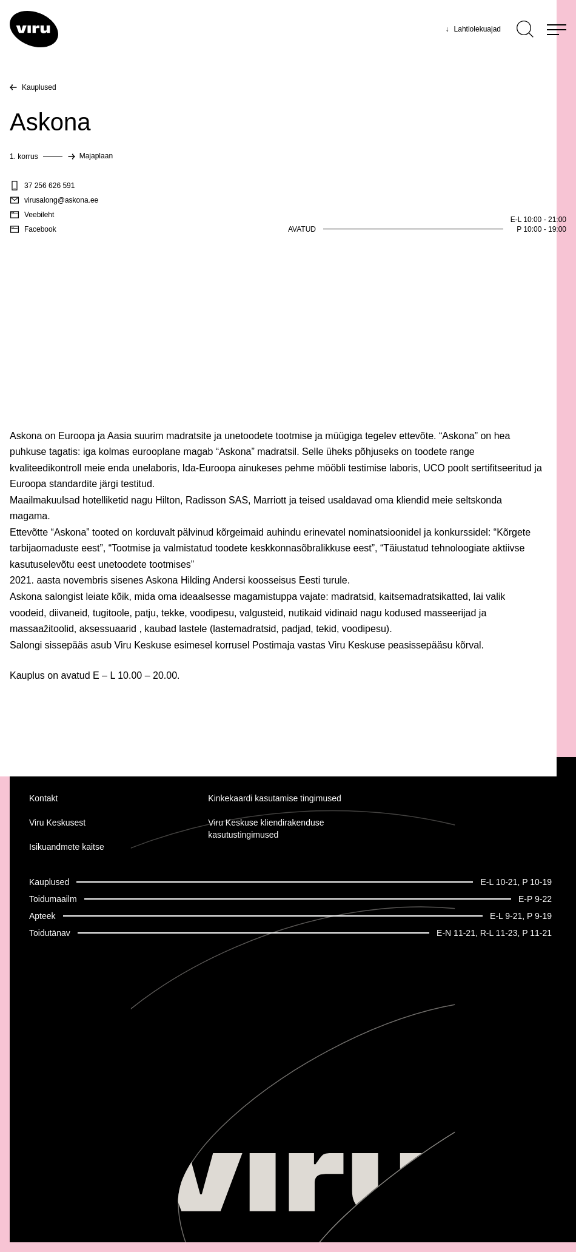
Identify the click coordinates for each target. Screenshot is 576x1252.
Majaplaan (96, 156)
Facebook (33, 229)
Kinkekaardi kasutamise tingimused (274, 798)
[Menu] (556, 29)
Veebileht (32, 215)
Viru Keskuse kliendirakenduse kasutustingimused (266, 829)
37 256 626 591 (42, 185)
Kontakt (43, 798)
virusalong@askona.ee (54, 200)
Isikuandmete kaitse (66, 847)
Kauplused (39, 87)
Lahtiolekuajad (473, 29)
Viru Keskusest (57, 822)
